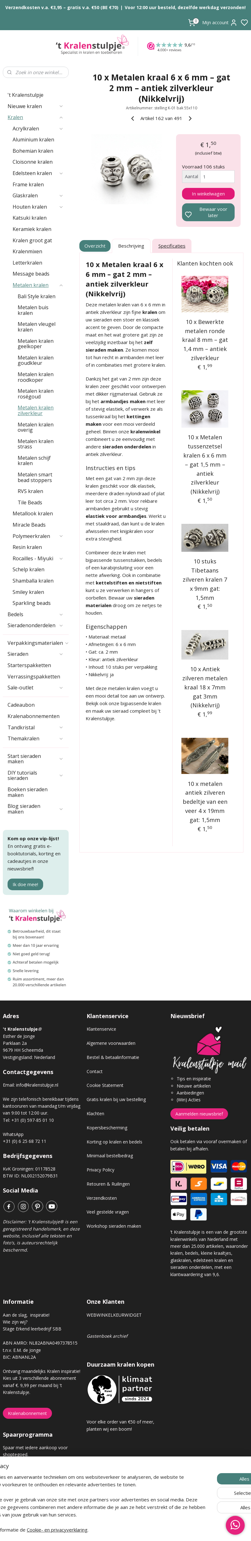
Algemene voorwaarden (111, 1043)
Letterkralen (27, 262)
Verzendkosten (102, 1198)
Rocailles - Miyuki (38, 558)
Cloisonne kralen (33, 161)
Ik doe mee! (25, 884)
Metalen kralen (38, 285)
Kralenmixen (27, 251)
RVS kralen (30, 491)
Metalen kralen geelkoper (36, 343)
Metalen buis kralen (33, 310)
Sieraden (36, 653)
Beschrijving (131, 246)
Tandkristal (36, 727)
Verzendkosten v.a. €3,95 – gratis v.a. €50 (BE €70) (61, 7)
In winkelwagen (208, 193)
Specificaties (171, 246)
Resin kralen (27, 547)
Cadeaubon (21, 704)
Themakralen (36, 738)
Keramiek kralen (32, 229)
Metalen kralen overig (36, 427)
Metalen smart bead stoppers (35, 477)
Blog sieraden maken (36, 809)
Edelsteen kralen (38, 173)
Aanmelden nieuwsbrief (199, 1114)
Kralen (36, 117)
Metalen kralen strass (36, 444)
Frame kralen (28, 184)
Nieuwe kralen (36, 106)
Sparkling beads (32, 603)
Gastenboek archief (107, 1336)
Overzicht (95, 246)
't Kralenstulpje (25, 94)
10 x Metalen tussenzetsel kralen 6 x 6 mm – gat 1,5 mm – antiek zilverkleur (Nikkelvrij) (204, 465)
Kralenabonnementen (34, 716)
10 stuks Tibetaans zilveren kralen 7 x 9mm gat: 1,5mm (205, 579)
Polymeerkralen (38, 536)
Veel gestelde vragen (108, 1212)
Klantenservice (101, 1029)
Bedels (36, 614)
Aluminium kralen (33, 139)
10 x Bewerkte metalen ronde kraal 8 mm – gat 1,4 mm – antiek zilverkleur (205, 340)
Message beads (31, 273)
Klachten (95, 1113)
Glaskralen (38, 195)
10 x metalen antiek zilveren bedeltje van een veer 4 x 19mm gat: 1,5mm (204, 802)
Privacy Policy (100, 1170)
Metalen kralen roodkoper (36, 377)
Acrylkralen (38, 128)
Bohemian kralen (33, 150)
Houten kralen (38, 206)
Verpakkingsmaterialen (38, 642)
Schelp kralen (28, 569)
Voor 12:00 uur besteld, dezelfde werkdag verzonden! (185, 7)
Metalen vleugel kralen (36, 327)
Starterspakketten (29, 665)
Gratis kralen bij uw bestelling (116, 1099)
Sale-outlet (36, 687)
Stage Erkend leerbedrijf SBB (32, 1329)
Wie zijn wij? (15, 1322)
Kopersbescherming (107, 1128)
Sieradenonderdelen (36, 625)
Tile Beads (30, 502)
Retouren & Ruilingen (108, 1184)
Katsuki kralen (30, 217)
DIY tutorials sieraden (36, 775)
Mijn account (219, 22)
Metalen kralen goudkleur (36, 360)
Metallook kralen (33, 513)
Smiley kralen (28, 592)
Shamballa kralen (33, 580)
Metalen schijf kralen (34, 460)
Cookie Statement (105, 1085)
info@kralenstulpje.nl (37, 1085)
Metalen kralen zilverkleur (36, 410)
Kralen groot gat (32, 240)
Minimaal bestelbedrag (110, 1156)
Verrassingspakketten (34, 676)
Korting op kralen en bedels (114, 1142)
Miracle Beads (29, 524)
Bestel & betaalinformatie (113, 1057)
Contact (95, 1071)
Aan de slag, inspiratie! (26, 1315)
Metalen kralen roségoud (36, 393)
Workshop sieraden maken (114, 1226)
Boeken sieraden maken (28, 792)
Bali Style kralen (36, 296)
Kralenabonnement (27, 1413)
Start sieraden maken (36, 759)
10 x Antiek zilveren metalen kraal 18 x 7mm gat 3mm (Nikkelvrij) (204, 687)
